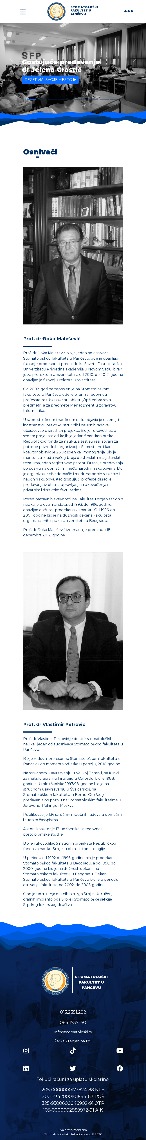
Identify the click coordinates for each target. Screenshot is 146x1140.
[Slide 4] (62, 99)
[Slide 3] (52, 99)
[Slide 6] (83, 99)
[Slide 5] (73, 99)
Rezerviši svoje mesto (50, 80)
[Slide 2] (42, 99)
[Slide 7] (93, 99)
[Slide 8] (104, 99)
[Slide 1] (31, 99)
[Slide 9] (114, 99)
